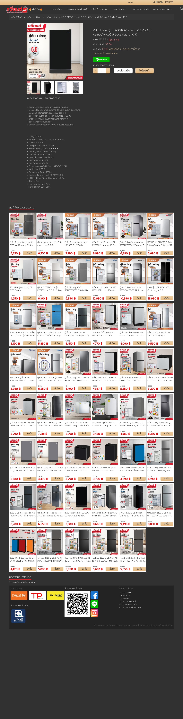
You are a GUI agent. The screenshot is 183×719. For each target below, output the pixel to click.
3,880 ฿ (15, 479)
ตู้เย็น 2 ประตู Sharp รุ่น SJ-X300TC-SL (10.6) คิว (158, 334)
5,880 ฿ (43, 569)
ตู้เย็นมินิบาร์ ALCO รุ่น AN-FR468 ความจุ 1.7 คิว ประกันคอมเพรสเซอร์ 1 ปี (77, 424)
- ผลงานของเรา (125, 592)
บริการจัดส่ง (16, 588)
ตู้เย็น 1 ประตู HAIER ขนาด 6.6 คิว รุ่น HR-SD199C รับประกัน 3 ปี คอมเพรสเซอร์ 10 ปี (50, 469)
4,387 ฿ (97, 388)
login (160, 2)
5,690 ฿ (153, 253)
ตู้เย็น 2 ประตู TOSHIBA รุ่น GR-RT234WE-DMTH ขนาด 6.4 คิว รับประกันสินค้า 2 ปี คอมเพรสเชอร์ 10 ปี (131, 379)
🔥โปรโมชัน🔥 (35, 9)
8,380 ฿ (153, 434)
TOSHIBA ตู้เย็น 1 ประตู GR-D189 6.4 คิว (21, 289)
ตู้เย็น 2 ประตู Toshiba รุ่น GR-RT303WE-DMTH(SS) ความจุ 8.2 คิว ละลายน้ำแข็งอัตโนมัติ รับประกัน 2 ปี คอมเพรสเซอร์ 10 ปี (160, 469)
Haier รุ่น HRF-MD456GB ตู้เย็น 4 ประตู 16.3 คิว (159, 289)
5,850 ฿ (15, 253)
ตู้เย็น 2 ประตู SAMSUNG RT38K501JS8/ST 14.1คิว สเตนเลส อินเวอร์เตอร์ (132, 289)
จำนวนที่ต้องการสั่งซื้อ (103, 65)
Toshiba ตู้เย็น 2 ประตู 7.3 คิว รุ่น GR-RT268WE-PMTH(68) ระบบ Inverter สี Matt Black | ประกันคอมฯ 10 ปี (77, 559)
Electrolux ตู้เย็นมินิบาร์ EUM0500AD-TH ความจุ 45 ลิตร (22, 379)
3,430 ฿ (98, 434)
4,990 (122, 341)
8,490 (40, 295)
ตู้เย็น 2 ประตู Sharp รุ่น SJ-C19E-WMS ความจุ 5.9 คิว (21, 244)
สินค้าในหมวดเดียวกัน (21, 207)
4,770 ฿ (97, 343)
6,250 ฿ (43, 388)
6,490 (150, 250)
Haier (38, 17)
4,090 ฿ (125, 343)
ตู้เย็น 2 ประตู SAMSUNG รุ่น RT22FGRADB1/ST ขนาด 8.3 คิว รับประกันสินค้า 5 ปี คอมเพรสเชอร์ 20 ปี (160, 424)
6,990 (122, 386)
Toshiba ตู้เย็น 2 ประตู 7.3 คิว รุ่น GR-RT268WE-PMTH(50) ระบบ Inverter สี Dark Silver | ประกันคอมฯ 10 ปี (50, 559)
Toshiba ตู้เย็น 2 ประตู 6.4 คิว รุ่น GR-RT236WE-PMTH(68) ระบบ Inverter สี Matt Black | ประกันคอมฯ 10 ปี (105, 559)
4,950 (13, 386)
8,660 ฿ (98, 524)
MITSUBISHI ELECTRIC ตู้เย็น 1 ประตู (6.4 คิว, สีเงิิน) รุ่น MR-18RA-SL (160, 244)
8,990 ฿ (98, 253)
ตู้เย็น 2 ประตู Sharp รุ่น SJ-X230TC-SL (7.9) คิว (76, 244)
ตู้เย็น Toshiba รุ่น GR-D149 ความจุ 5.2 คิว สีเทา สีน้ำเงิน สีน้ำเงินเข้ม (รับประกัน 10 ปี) (131, 334)
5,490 (13, 295)
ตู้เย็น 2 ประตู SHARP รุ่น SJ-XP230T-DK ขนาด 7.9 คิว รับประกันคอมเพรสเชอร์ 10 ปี (50, 424)
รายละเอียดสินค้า (34, 98)
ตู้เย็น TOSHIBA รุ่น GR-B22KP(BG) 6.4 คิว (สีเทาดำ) (77, 334)
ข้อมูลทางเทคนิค (52, 98)
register (169, 2)
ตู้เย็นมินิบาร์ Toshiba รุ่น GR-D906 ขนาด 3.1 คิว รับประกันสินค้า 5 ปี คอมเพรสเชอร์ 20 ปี (23, 424)
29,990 (150, 295)
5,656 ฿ (125, 569)
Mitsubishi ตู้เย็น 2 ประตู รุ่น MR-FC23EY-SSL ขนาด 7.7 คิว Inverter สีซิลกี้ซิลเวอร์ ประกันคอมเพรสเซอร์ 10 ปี (159, 514)
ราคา (100, 39)
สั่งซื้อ (29, 253)
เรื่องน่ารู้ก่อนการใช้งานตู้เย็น (23, 582)
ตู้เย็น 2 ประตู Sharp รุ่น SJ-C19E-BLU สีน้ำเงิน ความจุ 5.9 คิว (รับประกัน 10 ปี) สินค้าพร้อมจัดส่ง (50, 334)
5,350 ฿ (125, 388)
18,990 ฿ (153, 298)
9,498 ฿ (125, 524)
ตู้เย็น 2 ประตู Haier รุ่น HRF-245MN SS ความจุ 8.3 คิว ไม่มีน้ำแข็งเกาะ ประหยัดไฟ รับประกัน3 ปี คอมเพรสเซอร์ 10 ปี (50, 514)
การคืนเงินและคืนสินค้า (77, 9)
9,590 (67, 250)
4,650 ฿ (15, 298)
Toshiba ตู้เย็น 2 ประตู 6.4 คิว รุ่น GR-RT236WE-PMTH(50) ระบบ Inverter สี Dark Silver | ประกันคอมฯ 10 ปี (132, 559)
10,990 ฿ (126, 298)
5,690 (13, 341)
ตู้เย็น (29, 17)
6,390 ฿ (70, 298)
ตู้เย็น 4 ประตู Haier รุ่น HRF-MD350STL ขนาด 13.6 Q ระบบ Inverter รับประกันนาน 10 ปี (104, 289)
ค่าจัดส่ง (116, 49)
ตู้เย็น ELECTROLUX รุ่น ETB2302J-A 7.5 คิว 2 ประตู (49, 289)
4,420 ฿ (15, 569)
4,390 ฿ (43, 479)
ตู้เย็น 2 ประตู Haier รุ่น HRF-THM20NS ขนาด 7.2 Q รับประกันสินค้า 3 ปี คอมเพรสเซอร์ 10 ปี (50, 379)
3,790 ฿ (15, 434)
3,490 (67, 431)
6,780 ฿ (15, 524)
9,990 (95, 250)
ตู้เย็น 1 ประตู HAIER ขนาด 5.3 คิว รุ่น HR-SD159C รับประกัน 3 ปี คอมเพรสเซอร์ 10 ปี (22, 469)
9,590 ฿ (153, 343)
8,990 (40, 250)
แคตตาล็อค (57, 9)
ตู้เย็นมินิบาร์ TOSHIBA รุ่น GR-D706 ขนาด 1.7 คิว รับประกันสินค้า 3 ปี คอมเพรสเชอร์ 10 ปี (160, 379)
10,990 (40, 566)
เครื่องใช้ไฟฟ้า (16, 17)
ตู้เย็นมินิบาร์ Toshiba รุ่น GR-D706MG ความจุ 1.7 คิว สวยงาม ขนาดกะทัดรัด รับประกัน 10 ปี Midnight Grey (77, 469)
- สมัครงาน (124, 598)
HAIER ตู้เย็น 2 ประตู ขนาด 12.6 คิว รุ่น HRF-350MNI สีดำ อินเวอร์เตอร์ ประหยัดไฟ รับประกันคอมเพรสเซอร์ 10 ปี (132, 514)
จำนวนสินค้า (102, 44)
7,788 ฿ (42, 434)
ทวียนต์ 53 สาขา (99, 9)
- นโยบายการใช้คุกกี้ (127, 601)
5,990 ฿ (70, 569)
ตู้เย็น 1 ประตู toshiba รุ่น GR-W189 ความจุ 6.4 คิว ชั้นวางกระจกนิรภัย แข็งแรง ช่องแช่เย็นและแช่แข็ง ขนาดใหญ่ (22, 559)
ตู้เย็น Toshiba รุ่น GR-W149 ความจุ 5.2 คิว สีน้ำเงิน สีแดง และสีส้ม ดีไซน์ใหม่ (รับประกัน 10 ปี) (132, 469)
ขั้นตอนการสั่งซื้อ (141, 9)
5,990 (122, 431)
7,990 (13, 250)
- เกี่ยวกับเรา (124, 595)
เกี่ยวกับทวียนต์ (125, 588)
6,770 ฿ (43, 253)
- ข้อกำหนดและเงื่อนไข (128, 604)
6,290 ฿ (125, 253)
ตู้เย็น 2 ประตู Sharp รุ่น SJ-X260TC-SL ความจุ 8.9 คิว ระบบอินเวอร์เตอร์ (104, 244)
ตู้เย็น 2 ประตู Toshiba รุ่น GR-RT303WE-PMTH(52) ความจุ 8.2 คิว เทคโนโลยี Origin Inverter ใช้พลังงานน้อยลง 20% (23, 514)
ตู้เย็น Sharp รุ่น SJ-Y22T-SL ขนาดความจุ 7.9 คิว (49, 244)
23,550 (95, 295)
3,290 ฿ (153, 388)
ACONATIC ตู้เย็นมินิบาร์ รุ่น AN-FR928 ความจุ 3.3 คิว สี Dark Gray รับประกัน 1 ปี (104, 424)
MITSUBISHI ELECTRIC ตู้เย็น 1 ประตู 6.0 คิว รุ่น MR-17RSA (22, 334)
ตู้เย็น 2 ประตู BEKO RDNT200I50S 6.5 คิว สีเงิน (77, 289)
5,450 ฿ (70, 343)
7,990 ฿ (70, 253)
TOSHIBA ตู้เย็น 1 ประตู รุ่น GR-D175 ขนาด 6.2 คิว (103, 334)
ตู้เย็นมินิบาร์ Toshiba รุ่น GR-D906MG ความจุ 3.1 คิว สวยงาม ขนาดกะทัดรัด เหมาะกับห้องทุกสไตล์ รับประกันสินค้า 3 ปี (105, 469)
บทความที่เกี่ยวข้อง (20, 577)
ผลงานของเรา (119, 9)
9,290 (122, 250)
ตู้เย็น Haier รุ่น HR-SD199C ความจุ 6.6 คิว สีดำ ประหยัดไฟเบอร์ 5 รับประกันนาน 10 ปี (122, 32)
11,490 (150, 341)
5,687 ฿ (97, 569)
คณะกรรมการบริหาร (162, 9)
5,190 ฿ (15, 343)
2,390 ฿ (70, 434)
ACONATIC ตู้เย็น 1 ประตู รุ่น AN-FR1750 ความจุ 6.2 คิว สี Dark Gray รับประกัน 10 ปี (132, 424)
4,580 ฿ (125, 434)
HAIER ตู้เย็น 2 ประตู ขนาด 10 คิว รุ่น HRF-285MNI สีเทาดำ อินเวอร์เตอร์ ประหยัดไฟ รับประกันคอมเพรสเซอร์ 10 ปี (104, 514)
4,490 (95, 431)
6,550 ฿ (43, 524)
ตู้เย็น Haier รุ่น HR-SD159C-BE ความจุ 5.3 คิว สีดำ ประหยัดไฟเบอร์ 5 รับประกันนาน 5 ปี (78, 514)
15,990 (122, 295)
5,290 (13, 431)
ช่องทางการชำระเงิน (20, 605)
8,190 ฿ (42, 298)
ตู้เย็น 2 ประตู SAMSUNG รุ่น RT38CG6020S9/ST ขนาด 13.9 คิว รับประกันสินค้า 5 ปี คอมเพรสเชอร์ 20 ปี (77, 379)
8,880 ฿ (153, 524)
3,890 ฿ (125, 479)
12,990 (122, 521)
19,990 (68, 386)
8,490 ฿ (70, 388)
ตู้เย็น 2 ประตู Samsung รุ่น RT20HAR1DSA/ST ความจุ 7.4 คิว (132, 244)
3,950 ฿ (16, 388)
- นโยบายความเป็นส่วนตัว (130, 607)
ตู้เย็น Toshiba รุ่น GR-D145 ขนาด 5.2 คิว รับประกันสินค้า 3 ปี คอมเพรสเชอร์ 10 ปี (105, 379)
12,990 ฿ (98, 298)
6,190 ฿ (152, 479)
